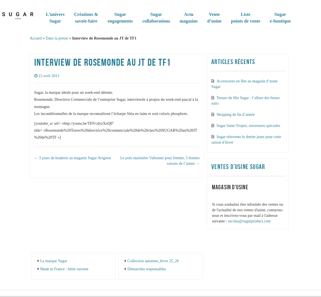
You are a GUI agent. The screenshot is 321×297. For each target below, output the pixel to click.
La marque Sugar (53, 261)
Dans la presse (57, 38)
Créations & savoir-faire (86, 18)
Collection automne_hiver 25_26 (153, 261)
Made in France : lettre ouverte (64, 269)
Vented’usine (214, 18)
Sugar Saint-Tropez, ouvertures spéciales (248, 126)
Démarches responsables (147, 269)
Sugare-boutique (280, 18)
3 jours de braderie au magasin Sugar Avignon (72, 158)
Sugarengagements (120, 18)
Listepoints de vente (245, 18)
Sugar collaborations (156, 18)
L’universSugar (55, 18)
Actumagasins (189, 18)
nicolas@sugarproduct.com (249, 221)
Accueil (36, 38)
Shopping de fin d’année (236, 114)
